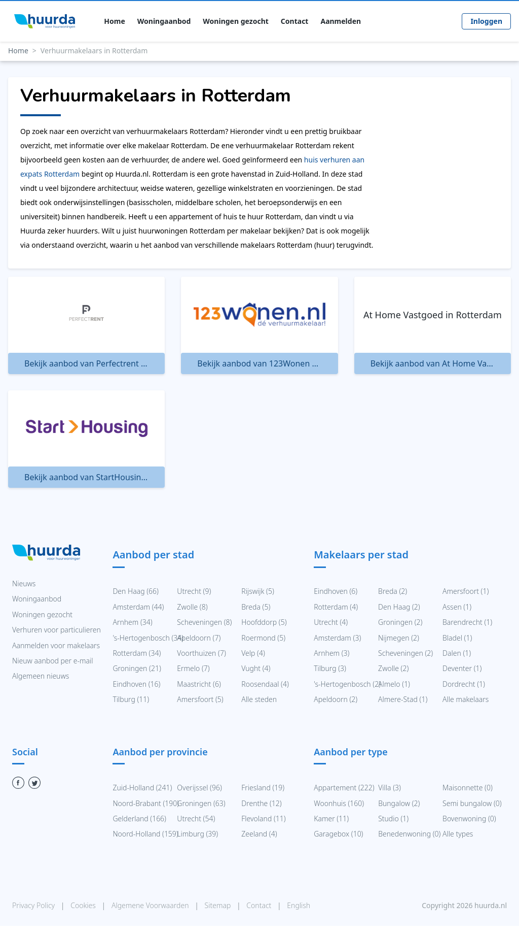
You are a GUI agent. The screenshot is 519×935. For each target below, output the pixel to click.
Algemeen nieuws (40, 676)
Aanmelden (340, 21)
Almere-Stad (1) (402, 699)
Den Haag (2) (399, 607)
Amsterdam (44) (138, 607)
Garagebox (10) (338, 834)
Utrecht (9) (194, 591)
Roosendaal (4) (265, 684)
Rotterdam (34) (137, 653)
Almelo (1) (394, 684)
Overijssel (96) (199, 787)
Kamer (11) (331, 818)
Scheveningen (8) (204, 622)
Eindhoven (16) (136, 684)
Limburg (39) (197, 834)
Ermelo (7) (193, 668)
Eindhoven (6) (335, 591)
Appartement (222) (344, 787)
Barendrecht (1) (467, 622)
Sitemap (219, 905)
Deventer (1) (461, 668)
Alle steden (259, 699)
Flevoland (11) (263, 818)
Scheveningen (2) (405, 653)
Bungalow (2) (399, 803)
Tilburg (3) (330, 668)
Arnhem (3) (331, 653)
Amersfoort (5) (200, 699)
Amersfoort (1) (465, 591)
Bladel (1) (457, 638)
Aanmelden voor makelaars (56, 645)
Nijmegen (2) (398, 638)
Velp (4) (253, 653)
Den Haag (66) (136, 591)
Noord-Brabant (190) (146, 803)
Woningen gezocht (235, 21)
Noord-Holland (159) (145, 834)
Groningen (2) (400, 622)
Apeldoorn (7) (198, 638)
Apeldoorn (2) (335, 699)
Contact (295, 21)
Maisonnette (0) (467, 787)
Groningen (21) (137, 668)
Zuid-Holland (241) (142, 787)
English (298, 905)
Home (114, 21)
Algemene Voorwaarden (151, 905)
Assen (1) (456, 607)
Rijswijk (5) (257, 591)
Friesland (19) (262, 787)
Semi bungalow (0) (472, 803)
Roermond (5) (263, 638)
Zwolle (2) (393, 668)
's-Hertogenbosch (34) (148, 638)
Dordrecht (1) (463, 684)
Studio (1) (393, 818)
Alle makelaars (465, 699)
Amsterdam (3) (337, 638)
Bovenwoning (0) (469, 818)
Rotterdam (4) (336, 607)
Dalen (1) (456, 653)
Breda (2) (392, 591)
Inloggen (486, 21)
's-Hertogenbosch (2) (347, 684)
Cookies (83, 905)
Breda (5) (255, 607)
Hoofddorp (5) (263, 622)
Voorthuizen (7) (201, 653)
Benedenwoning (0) (409, 834)
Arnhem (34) (132, 622)
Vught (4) (255, 668)
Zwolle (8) (192, 607)
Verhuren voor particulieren (56, 630)
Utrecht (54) (196, 818)
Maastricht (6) (198, 684)
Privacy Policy (34, 905)
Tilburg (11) (131, 699)
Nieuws (23, 583)
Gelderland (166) (139, 818)
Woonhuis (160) (339, 803)
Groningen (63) (201, 803)
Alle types (457, 834)
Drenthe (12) (261, 803)
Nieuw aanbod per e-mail (52, 660)
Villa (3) (389, 787)
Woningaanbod (164, 21)
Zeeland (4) (259, 834)
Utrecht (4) (331, 622)
